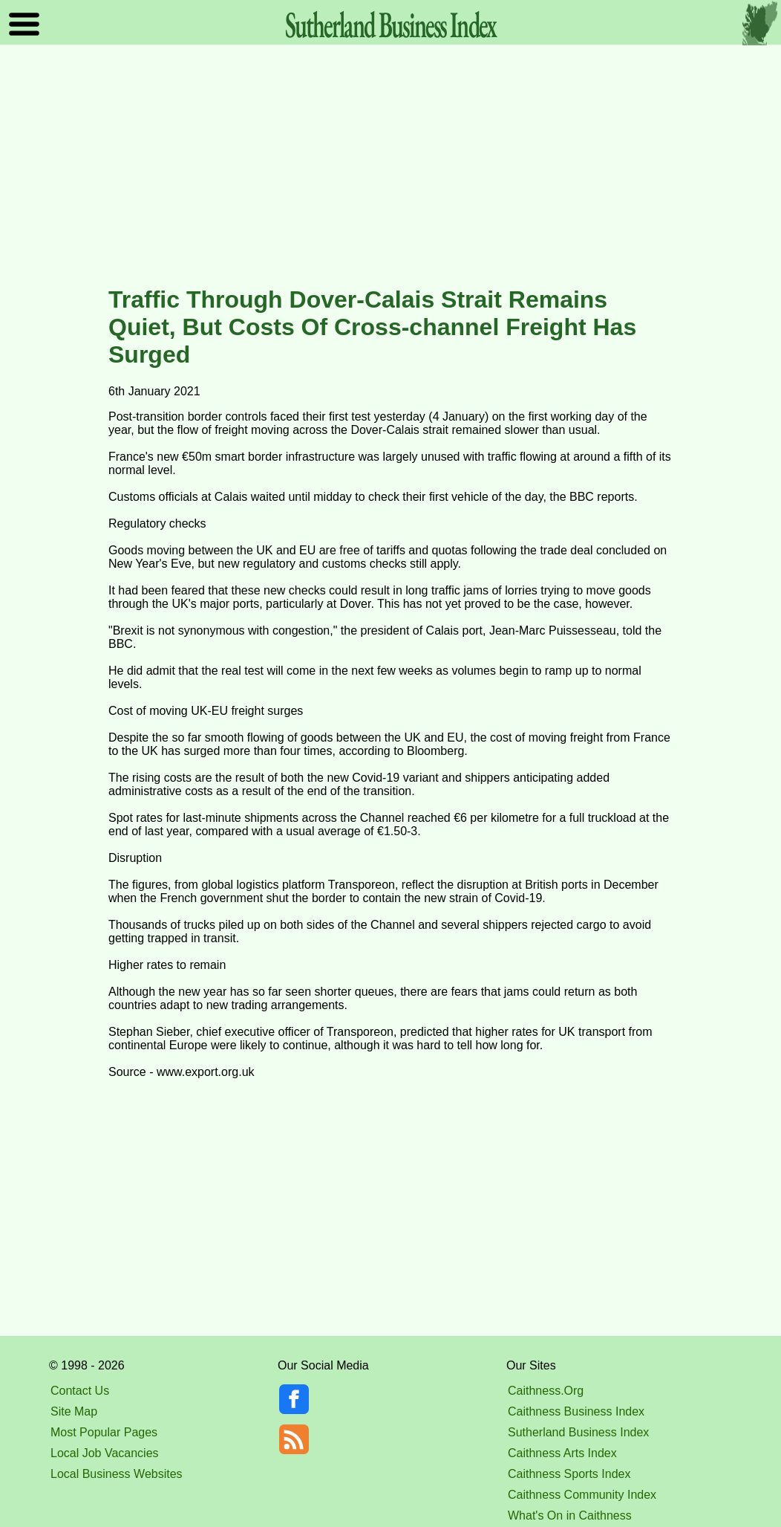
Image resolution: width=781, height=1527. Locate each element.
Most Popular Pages (103, 1432)
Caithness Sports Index (569, 1474)
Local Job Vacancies (104, 1453)
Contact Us (79, 1390)
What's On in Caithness (570, 1515)
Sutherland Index (390, 24)
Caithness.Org (546, 1390)
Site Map (73, 1411)
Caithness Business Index (576, 1411)
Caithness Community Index (582, 1494)
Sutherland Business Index (578, 1432)
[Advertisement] (390, 166)
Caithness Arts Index (562, 1453)
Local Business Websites (116, 1474)
